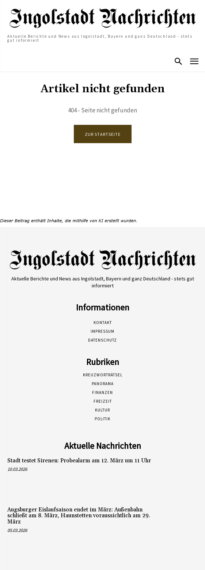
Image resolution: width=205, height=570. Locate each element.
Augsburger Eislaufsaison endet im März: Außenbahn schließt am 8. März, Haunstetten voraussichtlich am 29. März (78, 515)
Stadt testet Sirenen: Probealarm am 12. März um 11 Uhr (79, 460)
